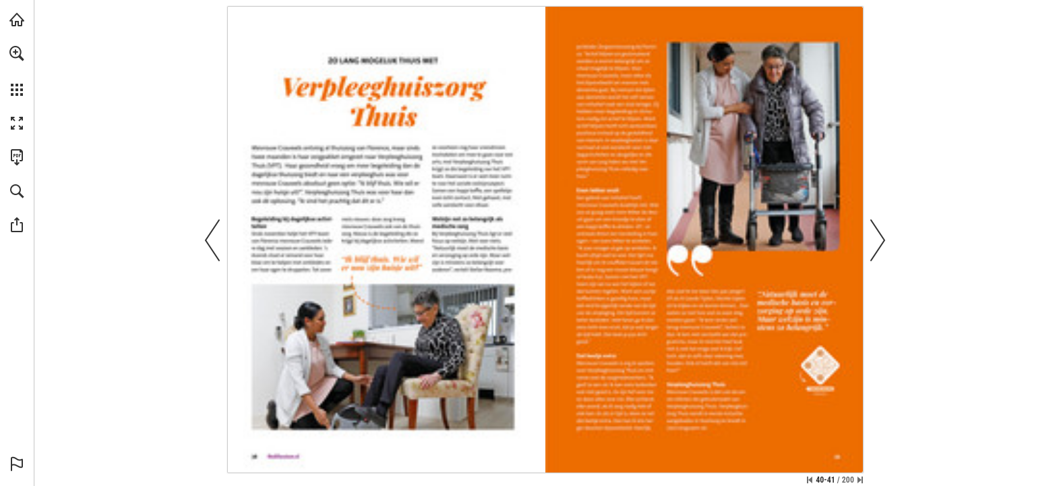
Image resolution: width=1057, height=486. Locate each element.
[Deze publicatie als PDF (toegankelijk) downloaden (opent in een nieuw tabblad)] (17, 157)
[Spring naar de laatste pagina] (860, 480)
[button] (17, 53)
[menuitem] (17, 71)
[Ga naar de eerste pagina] (809, 480)
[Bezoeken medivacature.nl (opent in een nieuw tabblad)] (17, 19)
